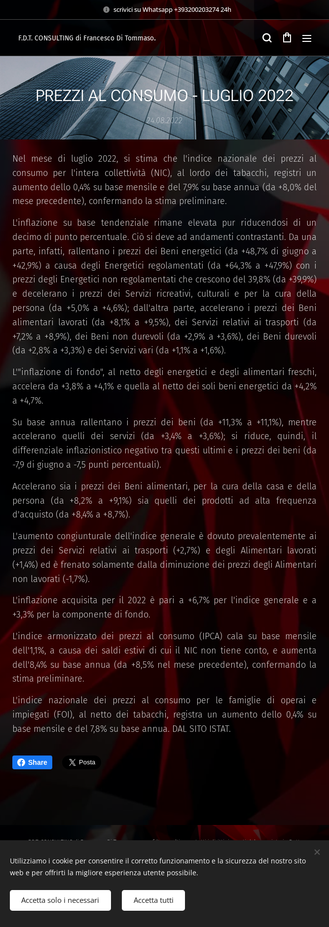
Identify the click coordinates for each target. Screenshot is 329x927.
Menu (306, 38)
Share (32, 762)
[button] (266, 38)
